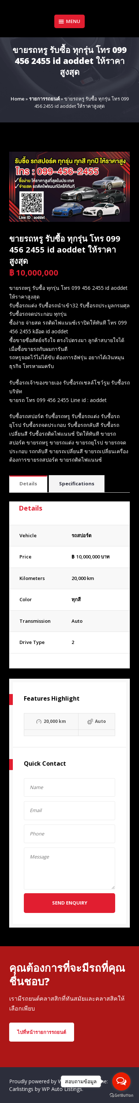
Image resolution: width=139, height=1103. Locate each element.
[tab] (28, 484)
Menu (69, 21)
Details (28, 483)
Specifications (76, 483)
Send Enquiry (69, 902)
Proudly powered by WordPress (47, 1081)
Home (18, 98)
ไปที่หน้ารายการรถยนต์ (41, 1032)
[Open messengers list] (121, 1081)
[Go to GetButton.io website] (121, 1095)
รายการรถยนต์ (44, 98)
